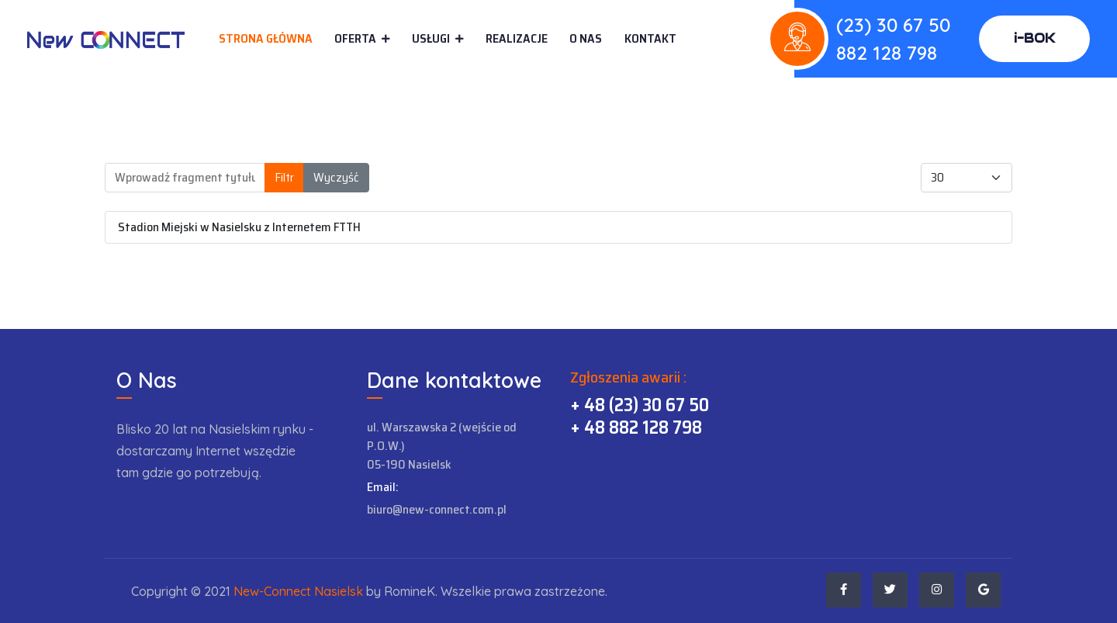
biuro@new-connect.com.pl (437, 509)
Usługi (431, 38)
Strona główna (266, 38)
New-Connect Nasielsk (298, 591)
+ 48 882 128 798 (636, 427)
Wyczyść (336, 177)
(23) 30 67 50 (893, 24)
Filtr (284, 177)
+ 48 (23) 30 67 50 (639, 405)
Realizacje (517, 38)
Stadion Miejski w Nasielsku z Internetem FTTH (239, 227)
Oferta (355, 38)
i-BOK (1034, 38)
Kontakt (650, 39)
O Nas (585, 38)
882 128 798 (886, 52)
